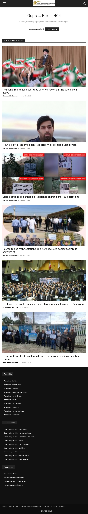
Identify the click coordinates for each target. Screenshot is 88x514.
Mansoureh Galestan (10, 362)
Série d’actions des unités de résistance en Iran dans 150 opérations (40, 196)
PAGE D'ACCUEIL (52, 29)
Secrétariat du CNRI (9, 148)
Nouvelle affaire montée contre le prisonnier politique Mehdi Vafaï (39, 144)
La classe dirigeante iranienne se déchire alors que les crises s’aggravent (43, 304)
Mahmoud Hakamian (10, 96)
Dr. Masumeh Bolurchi (10, 307)
